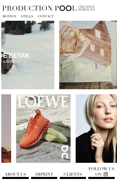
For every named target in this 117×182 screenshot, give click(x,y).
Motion (9, 17)
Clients (73, 174)
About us (15, 174)
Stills (27, 17)
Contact (46, 17)
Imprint (44, 174)
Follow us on (101, 171)
